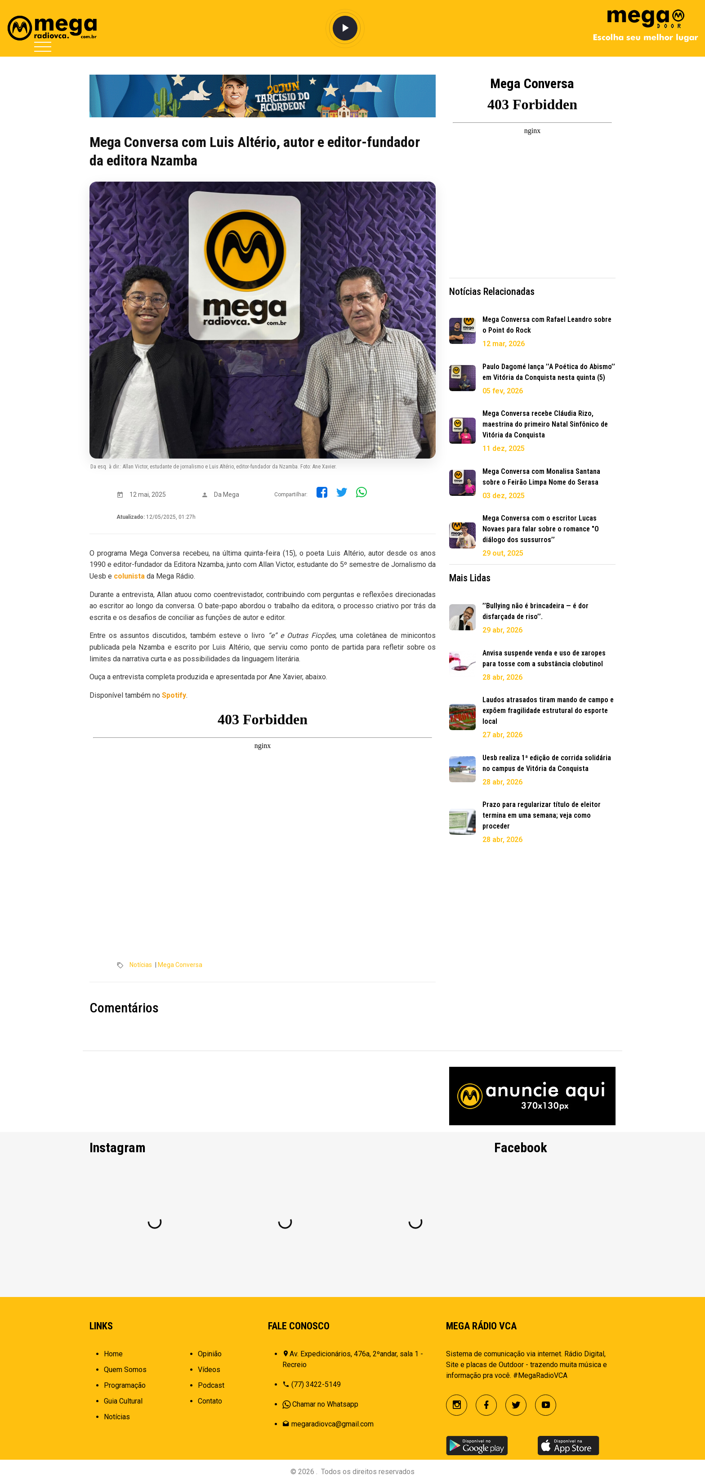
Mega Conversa (180, 964)
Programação (125, 1385)
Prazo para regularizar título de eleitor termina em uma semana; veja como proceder (541, 815)
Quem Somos (125, 1369)
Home (113, 1354)
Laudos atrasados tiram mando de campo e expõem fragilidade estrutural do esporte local (548, 710)
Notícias (140, 964)
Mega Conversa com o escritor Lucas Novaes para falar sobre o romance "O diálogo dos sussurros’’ (540, 529)
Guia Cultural (123, 1401)
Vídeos (209, 1369)
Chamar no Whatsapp (325, 1404)
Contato (210, 1401)
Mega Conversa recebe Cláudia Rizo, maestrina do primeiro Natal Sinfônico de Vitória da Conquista (545, 424)
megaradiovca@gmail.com (332, 1424)
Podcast (211, 1385)
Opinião (210, 1354)
